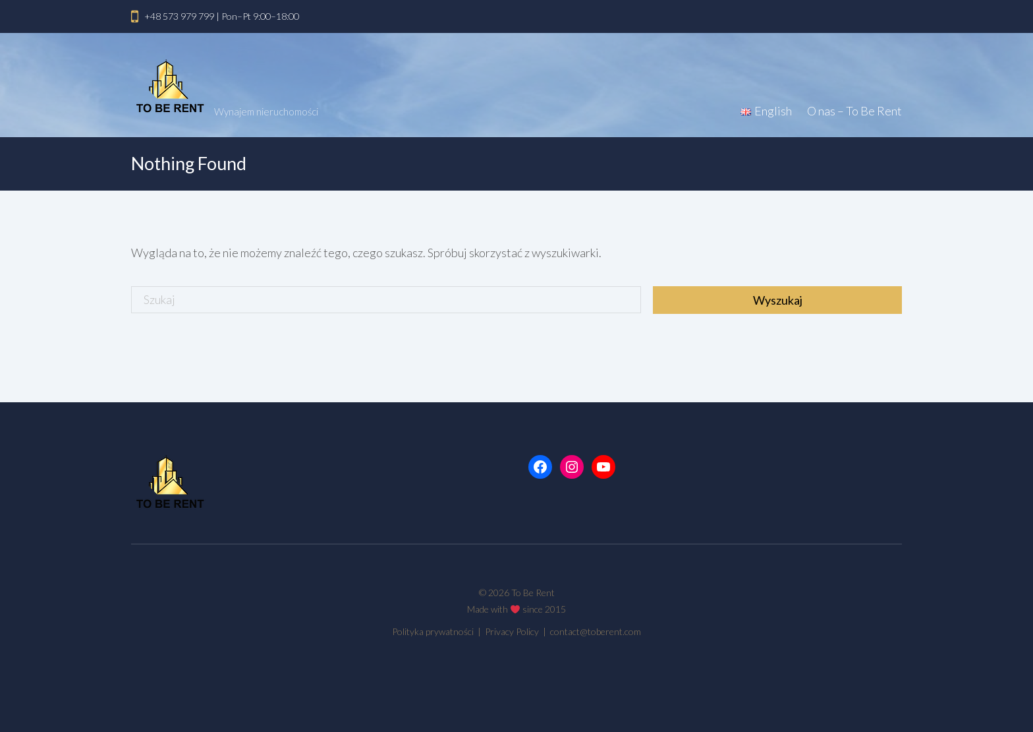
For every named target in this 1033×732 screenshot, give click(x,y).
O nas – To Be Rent (854, 111)
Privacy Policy (513, 631)
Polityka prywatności (434, 631)
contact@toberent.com (595, 631)
